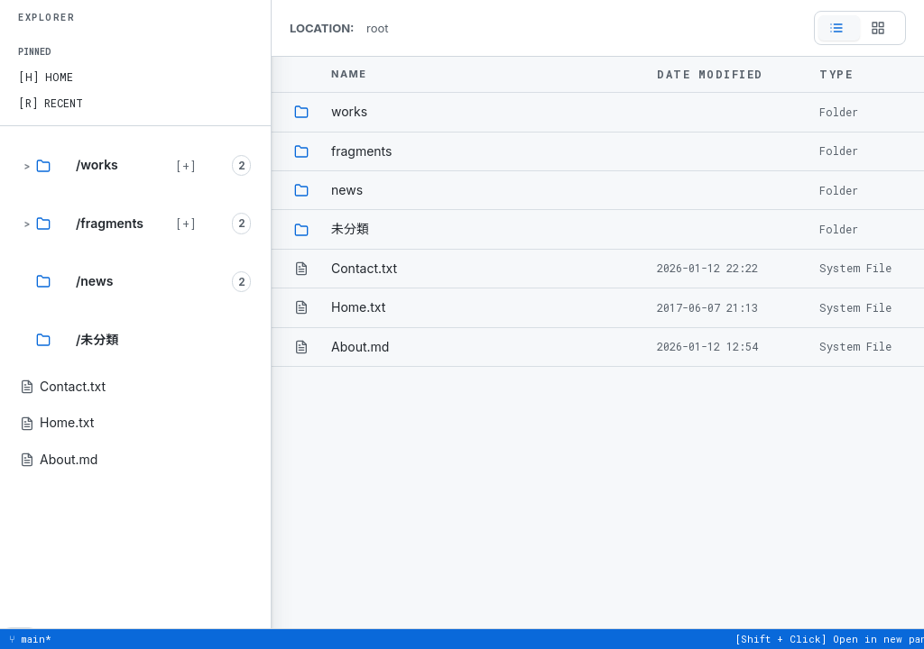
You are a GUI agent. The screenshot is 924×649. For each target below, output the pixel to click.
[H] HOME (45, 76)
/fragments (109, 223)
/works (97, 164)
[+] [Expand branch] (185, 165)
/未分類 (97, 339)
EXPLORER (46, 17)
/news (94, 280)
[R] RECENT (50, 103)
